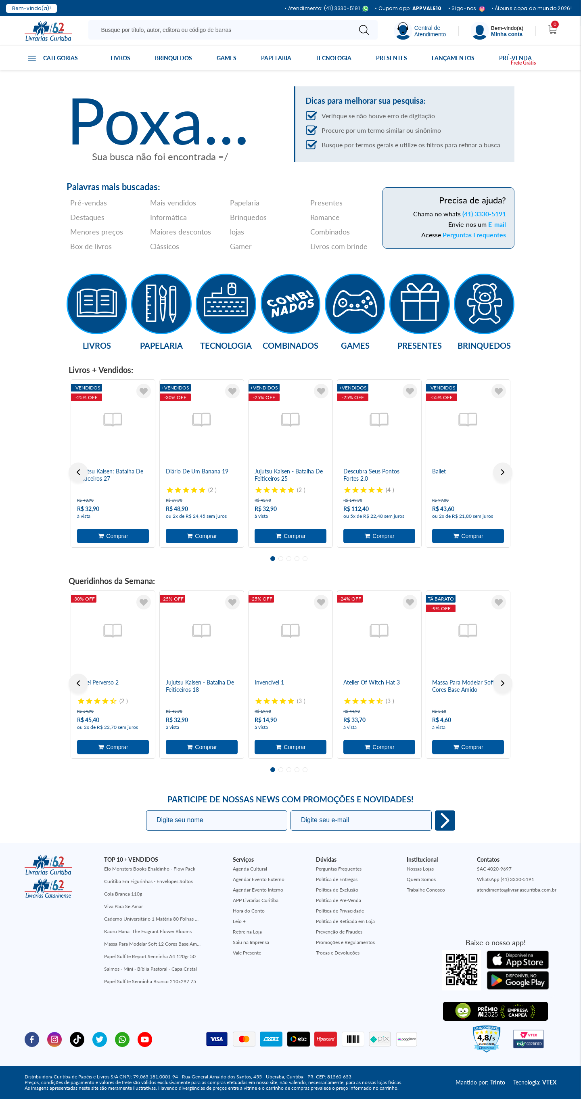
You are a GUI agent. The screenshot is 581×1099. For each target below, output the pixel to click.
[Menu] (497, 31)
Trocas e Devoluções (337, 953)
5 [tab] (305, 558)
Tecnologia (333, 57)
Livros (120, 57)
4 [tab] (297, 558)
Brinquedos (173, 57)
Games (226, 57)
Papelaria (276, 57)
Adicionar (113, 536)
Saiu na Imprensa (251, 942)
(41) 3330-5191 (484, 214)
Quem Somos (421, 879)
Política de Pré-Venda (338, 900)
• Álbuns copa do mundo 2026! (531, 8)
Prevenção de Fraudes (339, 932)
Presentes (391, 57)
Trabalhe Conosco (426, 890)
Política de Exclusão (337, 890)
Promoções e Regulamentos (345, 942)
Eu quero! (445, 820)
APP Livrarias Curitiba (255, 900)
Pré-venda (515, 57)
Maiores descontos (180, 231)
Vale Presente (247, 953)
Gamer (241, 246)
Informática (168, 217)
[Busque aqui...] (222, 30)
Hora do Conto (249, 911)
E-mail (497, 224)
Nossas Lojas (420, 869)
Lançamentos (453, 57)
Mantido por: (480, 1082)
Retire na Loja (247, 932)
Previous (78, 472)
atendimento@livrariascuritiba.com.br (516, 890)
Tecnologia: (534, 1082)
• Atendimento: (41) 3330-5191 (326, 9)
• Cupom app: (408, 8)
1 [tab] (272, 558)
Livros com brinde (339, 246)
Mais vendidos (173, 202)
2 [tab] (280, 558)
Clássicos (164, 246)
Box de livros (91, 246)
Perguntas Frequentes (474, 235)
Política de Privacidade (340, 911)
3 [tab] (288, 558)
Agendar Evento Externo (258, 879)
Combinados (330, 231)
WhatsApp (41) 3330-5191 (505, 879)
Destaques (87, 217)
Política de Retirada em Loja (345, 921)
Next (502, 472)
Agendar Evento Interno (258, 890)
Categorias (60, 57)
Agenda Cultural (250, 869)
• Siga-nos (466, 9)
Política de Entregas (336, 879)
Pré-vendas (88, 202)
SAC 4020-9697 (494, 869)
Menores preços (96, 231)
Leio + (239, 921)
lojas (237, 231)
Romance (325, 217)
